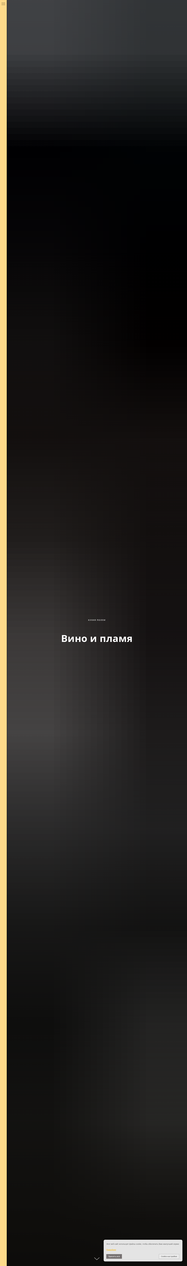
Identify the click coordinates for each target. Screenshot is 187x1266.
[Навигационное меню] (3, 4)
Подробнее (111, 1250)
